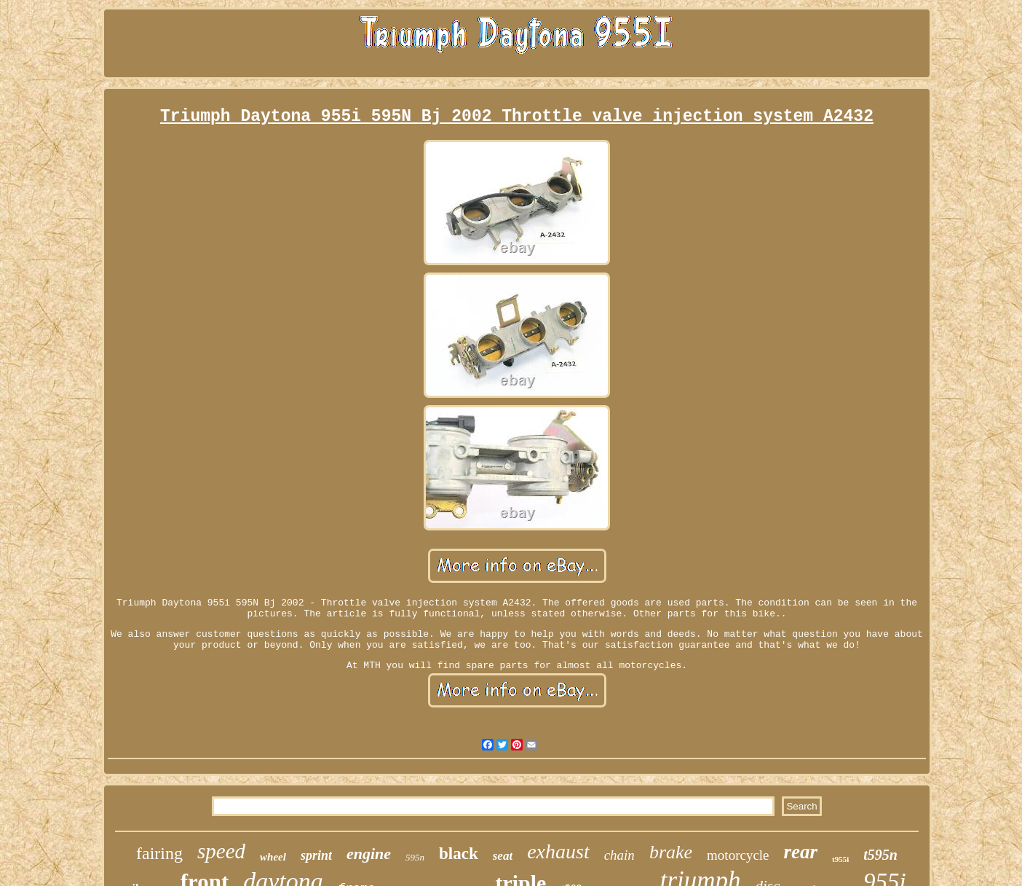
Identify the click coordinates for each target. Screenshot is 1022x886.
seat (502, 856)
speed (221, 851)
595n (414, 857)
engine (368, 853)
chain (619, 855)
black (458, 853)
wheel (273, 857)
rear (801, 852)
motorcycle (738, 855)
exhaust (558, 851)
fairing (159, 853)
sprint (316, 855)
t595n (880, 855)
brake (670, 852)
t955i (840, 859)
